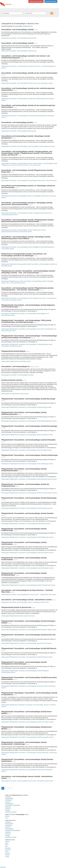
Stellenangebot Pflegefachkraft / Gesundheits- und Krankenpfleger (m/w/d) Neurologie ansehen (26, 407)
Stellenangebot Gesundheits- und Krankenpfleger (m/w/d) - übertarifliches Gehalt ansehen (25, 602)
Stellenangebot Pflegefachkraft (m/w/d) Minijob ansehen (16, 361)
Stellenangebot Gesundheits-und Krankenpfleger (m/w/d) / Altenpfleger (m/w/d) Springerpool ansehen (28, 146)
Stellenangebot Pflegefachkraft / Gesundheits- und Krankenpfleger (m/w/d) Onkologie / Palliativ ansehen (28, 629)
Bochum (7, 816)
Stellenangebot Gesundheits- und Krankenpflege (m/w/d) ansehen (18, 131)
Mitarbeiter (8, 807)
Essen (6, 851)
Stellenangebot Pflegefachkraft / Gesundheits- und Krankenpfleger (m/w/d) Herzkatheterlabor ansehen (28, 585)
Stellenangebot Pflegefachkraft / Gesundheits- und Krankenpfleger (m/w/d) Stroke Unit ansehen (26, 643)
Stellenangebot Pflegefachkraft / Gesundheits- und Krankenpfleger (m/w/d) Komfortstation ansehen (27, 568)
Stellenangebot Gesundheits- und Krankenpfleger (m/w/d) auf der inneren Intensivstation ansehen (27, 83)
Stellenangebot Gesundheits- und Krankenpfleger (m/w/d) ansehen (19, 38)
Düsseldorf (8, 848)
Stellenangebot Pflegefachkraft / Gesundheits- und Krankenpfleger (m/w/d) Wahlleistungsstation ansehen (29, 421)
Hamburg (7, 850)
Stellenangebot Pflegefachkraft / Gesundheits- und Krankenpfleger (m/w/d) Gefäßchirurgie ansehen (27, 537)
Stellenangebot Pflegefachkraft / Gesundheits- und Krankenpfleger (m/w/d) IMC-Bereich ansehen (26, 657)
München (7, 855)
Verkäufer (7, 802)
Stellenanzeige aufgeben (36, 1)
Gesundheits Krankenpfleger (12, 805)
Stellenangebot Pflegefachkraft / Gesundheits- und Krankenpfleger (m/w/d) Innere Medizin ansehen (27, 722)
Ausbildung (8, 797)
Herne (6, 818)
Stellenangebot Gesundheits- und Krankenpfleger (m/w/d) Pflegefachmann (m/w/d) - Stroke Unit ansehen (29, 180)
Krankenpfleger (9, 803)
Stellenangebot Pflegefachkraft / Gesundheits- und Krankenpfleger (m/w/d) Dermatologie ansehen (27, 434)
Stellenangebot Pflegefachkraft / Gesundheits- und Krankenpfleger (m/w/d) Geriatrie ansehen (25, 523)
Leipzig (7, 856)
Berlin (6, 844)
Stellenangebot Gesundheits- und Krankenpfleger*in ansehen (17, 375)
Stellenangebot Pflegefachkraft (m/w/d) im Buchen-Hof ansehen (18, 616)
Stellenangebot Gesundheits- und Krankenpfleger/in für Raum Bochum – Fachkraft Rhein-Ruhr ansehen (28, 594)
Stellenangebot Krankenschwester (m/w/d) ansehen (15, 393)
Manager (7, 810)
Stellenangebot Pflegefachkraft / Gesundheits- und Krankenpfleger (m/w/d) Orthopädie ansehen (26, 450)
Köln (6, 846)
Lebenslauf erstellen (51, 1)
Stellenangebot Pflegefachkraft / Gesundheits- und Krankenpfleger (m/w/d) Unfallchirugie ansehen (27, 463)
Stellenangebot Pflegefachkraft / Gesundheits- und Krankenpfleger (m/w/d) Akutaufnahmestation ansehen (29, 479)
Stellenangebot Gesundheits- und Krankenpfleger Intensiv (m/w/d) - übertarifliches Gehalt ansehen (27, 781)
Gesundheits (8, 800)
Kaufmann (8, 808)
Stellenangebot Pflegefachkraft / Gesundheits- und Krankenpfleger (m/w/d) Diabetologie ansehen (26, 508)
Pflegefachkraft (9, 798)
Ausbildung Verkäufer (10, 812)
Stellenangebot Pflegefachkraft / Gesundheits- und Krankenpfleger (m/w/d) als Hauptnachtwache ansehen (29, 493)
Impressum (3, 867)
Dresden (7, 853)
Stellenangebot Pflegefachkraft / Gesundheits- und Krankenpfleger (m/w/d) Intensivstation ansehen (27, 552)
